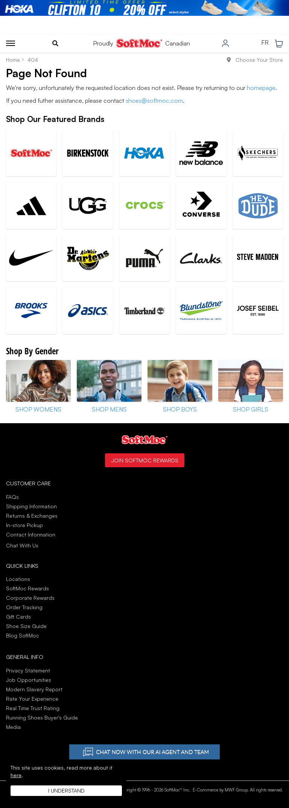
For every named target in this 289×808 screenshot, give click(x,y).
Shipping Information (31, 506)
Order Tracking (24, 607)
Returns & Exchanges (32, 515)
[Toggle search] (55, 43)
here (16, 775)
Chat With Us (22, 545)
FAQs (12, 497)
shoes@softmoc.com (154, 100)
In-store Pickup (24, 525)
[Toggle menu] (10, 43)
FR (265, 43)
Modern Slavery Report (34, 689)
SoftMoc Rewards (27, 588)
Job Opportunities (28, 680)
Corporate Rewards (30, 598)
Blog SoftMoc (22, 635)
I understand (66, 790)
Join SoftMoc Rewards (144, 460)
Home (13, 59)
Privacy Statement (28, 670)
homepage (261, 87)
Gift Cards (18, 616)
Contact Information (30, 534)
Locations (18, 579)
